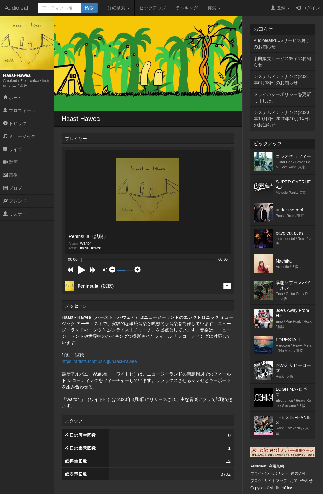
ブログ (12, 188)
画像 (10, 175)
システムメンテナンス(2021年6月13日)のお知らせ (281, 79)
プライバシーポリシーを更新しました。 (282, 97)
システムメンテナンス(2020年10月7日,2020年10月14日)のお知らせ (282, 119)
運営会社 (298, 473)
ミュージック (19, 136)
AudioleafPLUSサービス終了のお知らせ (282, 43)
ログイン (308, 7)
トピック (14, 123)
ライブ (12, 149)
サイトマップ (275, 481)
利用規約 (276, 466)
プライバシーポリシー (269, 473)
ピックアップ (152, 7)
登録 (280, 7)
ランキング (187, 7)
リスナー (14, 214)
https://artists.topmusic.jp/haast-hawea (99, 361)
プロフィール (19, 110)
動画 (10, 162)
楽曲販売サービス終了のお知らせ (282, 61)
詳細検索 (119, 7)
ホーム (12, 97)
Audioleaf (16, 8)
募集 (214, 7)
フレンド (14, 201)
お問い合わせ (301, 481)
